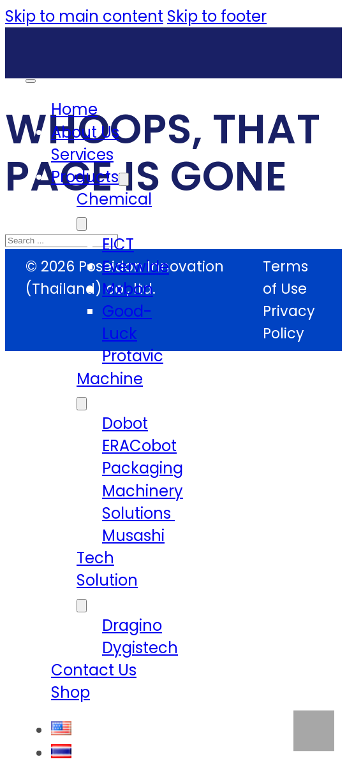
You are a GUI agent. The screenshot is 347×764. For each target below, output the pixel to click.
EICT (118, 244)
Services (82, 154)
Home (74, 109)
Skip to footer (217, 16)
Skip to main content (84, 16)
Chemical (114, 199)
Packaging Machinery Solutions (142, 490)
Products (85, 176)
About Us (85, 132)
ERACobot (139, 445)
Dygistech (140, 647)
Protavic (132, 355)
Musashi (133, 535)
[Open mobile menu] (31, 81)
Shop (70, 692)
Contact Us (94, 670)
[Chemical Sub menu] (82, 224)
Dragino (132, 625)
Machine (110, 378)
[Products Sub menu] (124, 179)
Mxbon (127, 288)
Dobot (125, 423)
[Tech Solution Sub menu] (82, 605)
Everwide (135, 266)
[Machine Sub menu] (82, 403)
